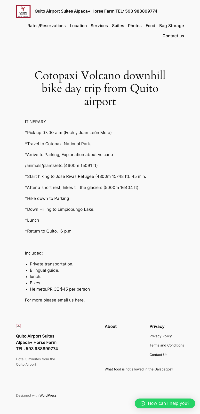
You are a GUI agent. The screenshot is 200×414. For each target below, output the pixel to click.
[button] (165, 403)
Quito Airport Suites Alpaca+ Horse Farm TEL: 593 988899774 (96, 11)
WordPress (48, 395)
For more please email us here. (55, 300)
